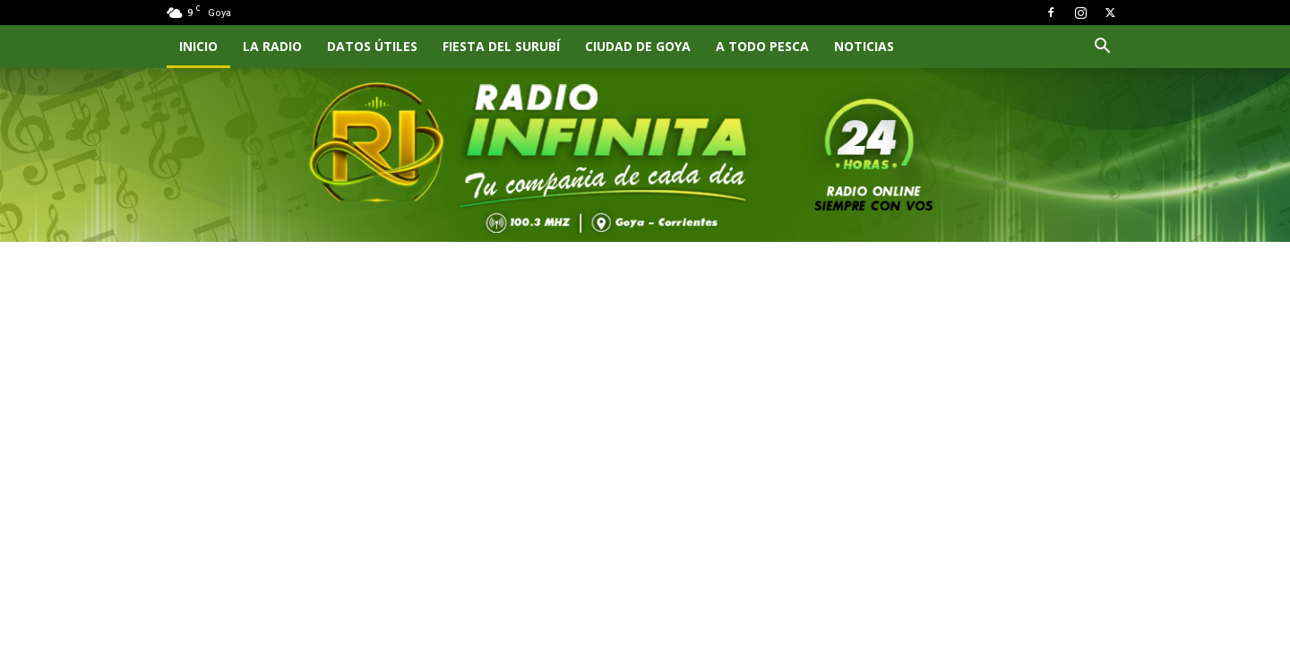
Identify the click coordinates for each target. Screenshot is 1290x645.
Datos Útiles (372, 46)
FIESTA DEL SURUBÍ (501, 46)
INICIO (198, 46)
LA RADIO (272, 46)
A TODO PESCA (762, 46)
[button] (1101, 47)
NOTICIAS (864, 46)
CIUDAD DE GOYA (638, 46)
